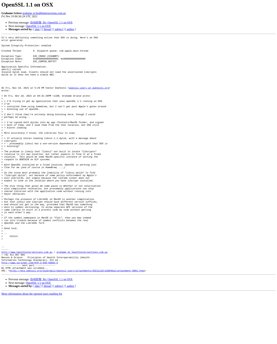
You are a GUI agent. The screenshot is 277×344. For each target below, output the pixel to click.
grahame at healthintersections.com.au (44, 13)
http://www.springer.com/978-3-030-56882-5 (29, 308)
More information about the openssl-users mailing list (31, 340)
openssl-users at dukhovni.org (89, 98)
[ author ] (70, 29)
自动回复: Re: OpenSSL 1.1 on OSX (51, 22)
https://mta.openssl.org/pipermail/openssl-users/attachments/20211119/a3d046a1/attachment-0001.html (77, 317)
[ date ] (37, 29)
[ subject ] (58, 29)
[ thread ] (47, 29)
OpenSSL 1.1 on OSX (38, 26)
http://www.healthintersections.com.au (26, 295)
